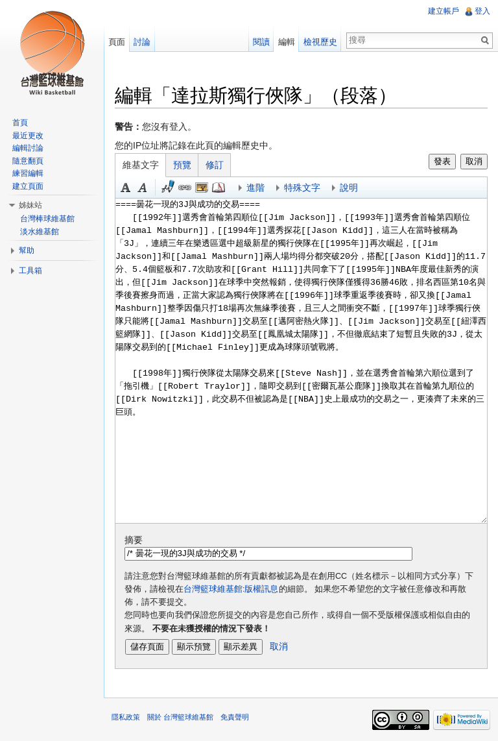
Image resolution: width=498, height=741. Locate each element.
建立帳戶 (443, 11)
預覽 (182, 165)
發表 (442, 161)
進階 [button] (255, 187)
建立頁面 (27, 186)
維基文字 (141, 165)
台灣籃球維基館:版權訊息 (231, 589)
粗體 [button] (125, 187)
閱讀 (261, 42)
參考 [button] (218, 187)
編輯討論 (27, 147)
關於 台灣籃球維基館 (180, 717)
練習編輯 (27, 173)
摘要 (133, 540)
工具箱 (30, 270)
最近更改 (27, 135)
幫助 (26, 250)
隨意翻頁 (27, 160)
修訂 (215, 165)
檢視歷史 (320, 42)
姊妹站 (30, 205)
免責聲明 (234, 717)
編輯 (286, 42)
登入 (482, 11)
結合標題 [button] (201, 187)
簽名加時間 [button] (168, 187)
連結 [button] (184, 187)
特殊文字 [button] (302, 187)
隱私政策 (126, 717)
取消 (474, 161)
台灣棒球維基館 (47, 218)
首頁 (20, 122)
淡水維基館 (39, 231)
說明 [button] (349, 187)
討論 (142, 42)
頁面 (116, 42)
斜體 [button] (142, 187)
